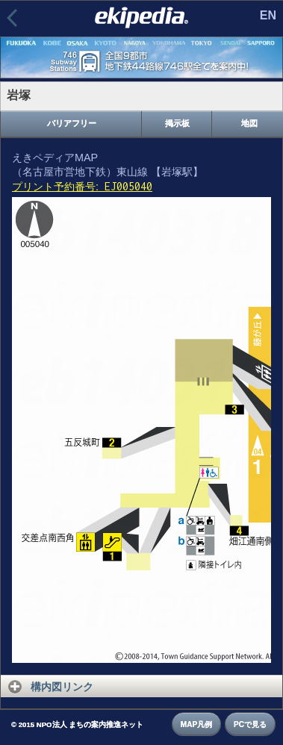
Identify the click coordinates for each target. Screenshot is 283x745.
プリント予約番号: (82, 187)
